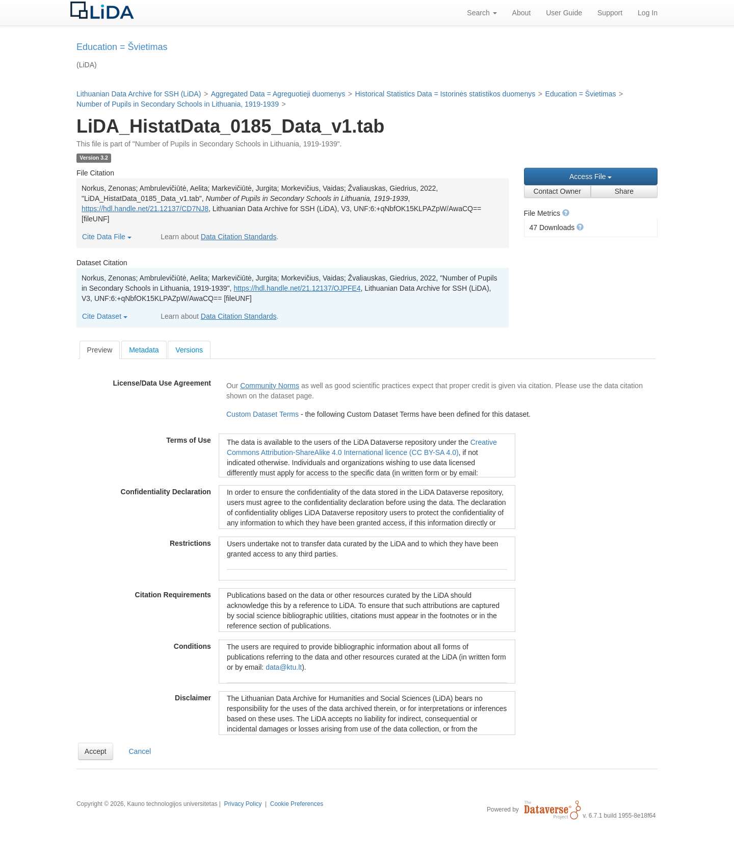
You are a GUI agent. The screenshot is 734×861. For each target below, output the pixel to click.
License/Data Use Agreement (162, 383)
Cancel (140, 751)
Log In (648, 13)
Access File (590, 176)
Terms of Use (188, 440)
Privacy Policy (242, 803)
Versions (189, 350)
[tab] (100, 350)
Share (624, 191)
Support (609, 13)
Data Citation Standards (239, 237)
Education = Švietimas (580, 94)
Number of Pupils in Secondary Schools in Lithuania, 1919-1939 (177, 104)
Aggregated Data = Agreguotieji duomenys (278, 94)
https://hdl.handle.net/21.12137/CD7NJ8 (145, 209)
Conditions (192, 646)
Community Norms (269, 386)
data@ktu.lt (284, 667)
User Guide (564, 13)
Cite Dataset (104, 316)
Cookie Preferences (296, 803)
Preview (100, 350)
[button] (565, 212)
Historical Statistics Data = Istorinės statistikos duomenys (445, 94)
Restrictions (190, 543)
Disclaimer (193, 698)
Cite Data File (107, 237)
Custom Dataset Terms (263, 414)
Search (481, 13)
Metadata (144, 350)
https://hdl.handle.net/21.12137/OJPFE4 (296, 288)
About (521, 13)
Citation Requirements (173, 595)
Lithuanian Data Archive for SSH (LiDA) (138, 94)
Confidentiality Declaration (166, 492)
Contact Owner (557, 191)
